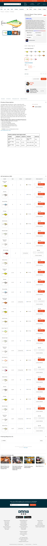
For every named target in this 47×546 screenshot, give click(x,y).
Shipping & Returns (23, 534)
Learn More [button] (42, 90)
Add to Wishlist (36, 78)
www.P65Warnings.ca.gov (6, 130)
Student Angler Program (40, 526)
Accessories (21, 9)
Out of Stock (40, 252)
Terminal (16, 9)
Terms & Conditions (28, 544)
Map (30, 9)
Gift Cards (7, 529)
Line (5, 9)
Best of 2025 (6, 528)
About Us (40, 521)
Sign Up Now (33, 504)
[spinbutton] (35, 184)
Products (2, 11)
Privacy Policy (35, 544)
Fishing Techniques (23, 524)
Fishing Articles (23, 523)
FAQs (24, 535)
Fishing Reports (23, 521)
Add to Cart (43, 78)
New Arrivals (6, 521)
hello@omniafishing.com (23, 541)
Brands (39, 9)
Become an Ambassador (40, 525)
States (34, 9)
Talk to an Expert (23, 532)
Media (44, 9)
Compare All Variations (29, 62)
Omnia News (40, 523)
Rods (8, 9)
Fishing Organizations (23, 526)
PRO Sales (7, 525)
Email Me (25, 253)
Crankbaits (12, 11)
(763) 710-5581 (23, 540)
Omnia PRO (23, 529)
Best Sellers (7, 523)
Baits (1, 9)
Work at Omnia (40, 524)
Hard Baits (7, 11)
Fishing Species (23, 525)
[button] (23, 102)
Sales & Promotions (7, 526)
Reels (12, 9)
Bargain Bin (7, 524)
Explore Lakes (23, 528)
